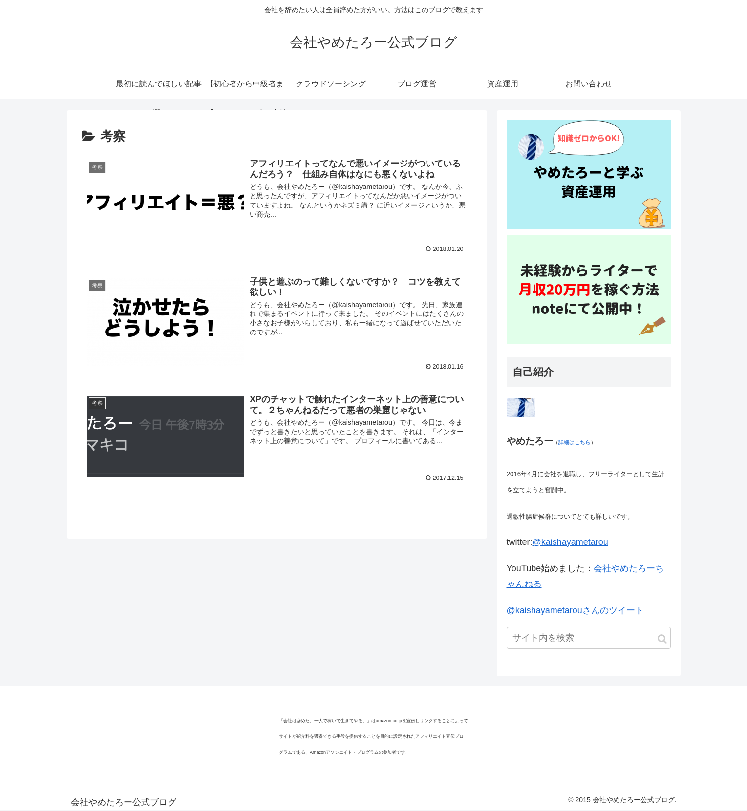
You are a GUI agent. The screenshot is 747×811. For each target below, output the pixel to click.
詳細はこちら (574, 442)
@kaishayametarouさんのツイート (575, 610)
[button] (662, 639)
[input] (589, 638)
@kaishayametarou (570, 542)
